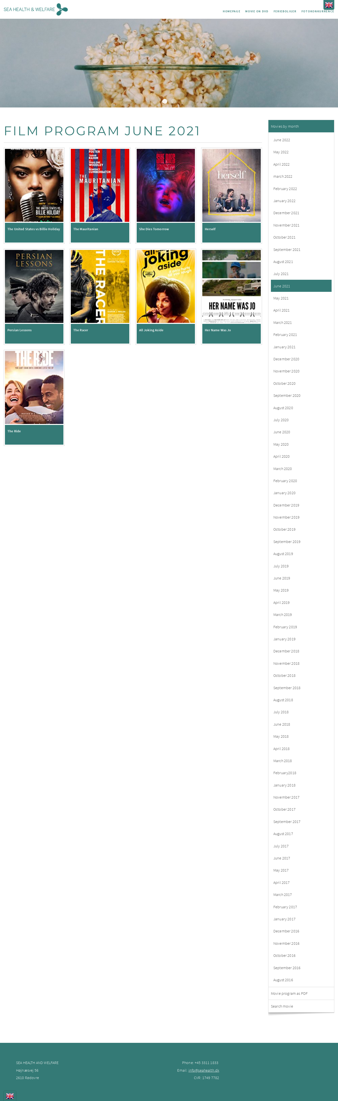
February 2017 (285, 906)
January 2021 (284, 346)
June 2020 (281, 431)
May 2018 (281, 736)
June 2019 (281, 578)
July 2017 (281, 845)
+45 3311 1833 (206, 1062)
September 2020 (286, 395)
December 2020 (286, 358)
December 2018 (286, 650)
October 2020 (284, 383)
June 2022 (281, 139)
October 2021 (284, 237)
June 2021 (281, 285)
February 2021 (285, 334)
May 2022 (281, 151)
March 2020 (282, 468)
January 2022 (284, 200)
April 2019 (281, 602)
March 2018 (282, 760)
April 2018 (281, 748)
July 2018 (281, 711)
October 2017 (284, 809)
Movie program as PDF (289, 993)
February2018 (284, 772)
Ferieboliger (285, 11)
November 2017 (286, 797)
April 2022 (281, 164)
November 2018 (286, 663)
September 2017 (286, 821)
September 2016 (286, 967)
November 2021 (286, 225)
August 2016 (283, 979)
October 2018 (284, 675)
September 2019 (286, 541)
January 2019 (284, 638)
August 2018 (283, 699)
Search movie (282, 1006)
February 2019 (285, 626)
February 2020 (285, 480)
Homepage (231, 11)
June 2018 (281, 724)
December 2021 (286, 212)
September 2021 (286, 249)
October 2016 (284, 955)
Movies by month (285, 126)
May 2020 (281, 444)
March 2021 (282, 322)
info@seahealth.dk (203, 1070)
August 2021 (283, 261)
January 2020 (284, 492)
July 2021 (281, 273)
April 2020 (281, 456)
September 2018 (286, 687)
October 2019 (284, 529)
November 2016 (286, 943)
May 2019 (281, 590)
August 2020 (283, 407)
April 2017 (281, 882)
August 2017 (283, 833)
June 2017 (281, 858)
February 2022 (285, 188)
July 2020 (281, 419)
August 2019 (283, 553)
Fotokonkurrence (317, 11)
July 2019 (281, 565)
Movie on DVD (256, 11)
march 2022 (283, 176)
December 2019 (286, 505)
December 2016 (286, 930)
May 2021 (281, 298)
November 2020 (286, 370)
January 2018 (284, 785)
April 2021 (281, 310)
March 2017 (282, 894)
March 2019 (282, 614)
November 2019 (286, 517)
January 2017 (284, 918)
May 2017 (281, 870)
